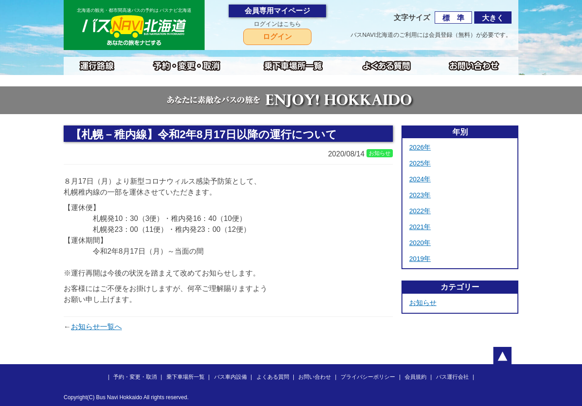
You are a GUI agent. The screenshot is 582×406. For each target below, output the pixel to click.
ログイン (277, 36)
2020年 (420, 242)
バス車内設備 (230, 377)
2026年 (420, 147)
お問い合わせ (314, 377)
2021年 (420, 227)
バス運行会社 (452, 377)
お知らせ (422, 302)
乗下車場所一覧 (185, 377)
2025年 (420, 163)
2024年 (420, 179)
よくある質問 (272, 377)
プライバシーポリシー (368, 377)
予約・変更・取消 (135, 377)
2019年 (420, 258)
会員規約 (415, 377)
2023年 (420, 195)
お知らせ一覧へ (96, 327)
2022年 (420, 211)
